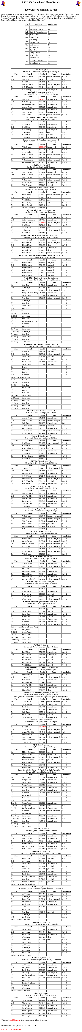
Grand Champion (14, 1020)
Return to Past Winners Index (11, 1029)
